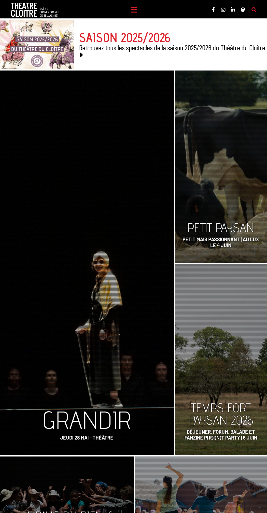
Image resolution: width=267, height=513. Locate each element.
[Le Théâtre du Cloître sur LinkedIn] (233, 10)
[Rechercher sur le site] (253, 10)
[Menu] (133, 10)
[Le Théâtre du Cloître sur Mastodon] (243, 10)
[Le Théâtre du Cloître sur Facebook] (213, 10)
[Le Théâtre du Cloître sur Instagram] (223, 10)
